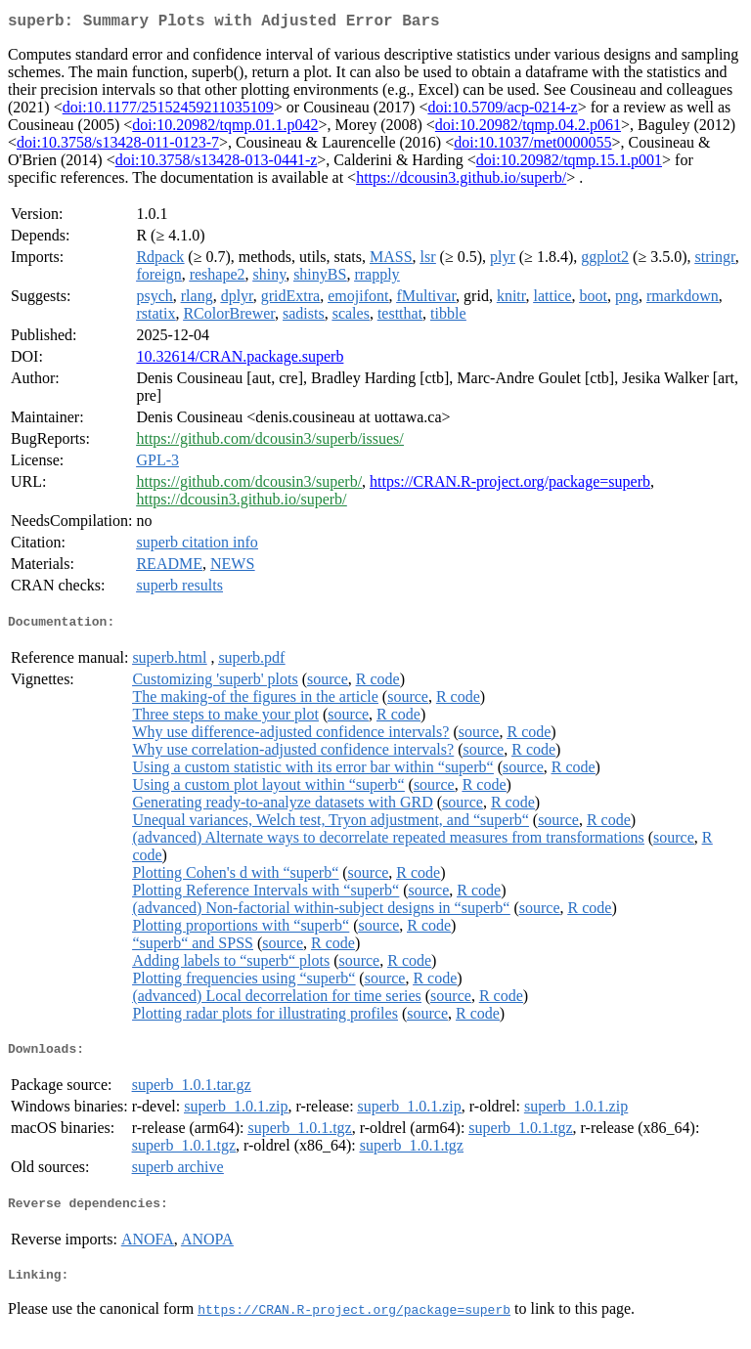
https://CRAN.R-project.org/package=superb (510, 485)
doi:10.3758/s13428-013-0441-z (216, 163)
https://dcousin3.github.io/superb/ (461, 181)
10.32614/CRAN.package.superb (239, 360)
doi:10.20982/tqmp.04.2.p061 (528, 128)
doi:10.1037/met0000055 (532, 146)
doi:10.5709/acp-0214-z (502, 111)
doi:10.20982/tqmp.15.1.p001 (569, 163)
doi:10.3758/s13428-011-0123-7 (118, 146)
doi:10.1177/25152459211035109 (168, 111)
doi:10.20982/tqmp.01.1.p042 (225, 128)
